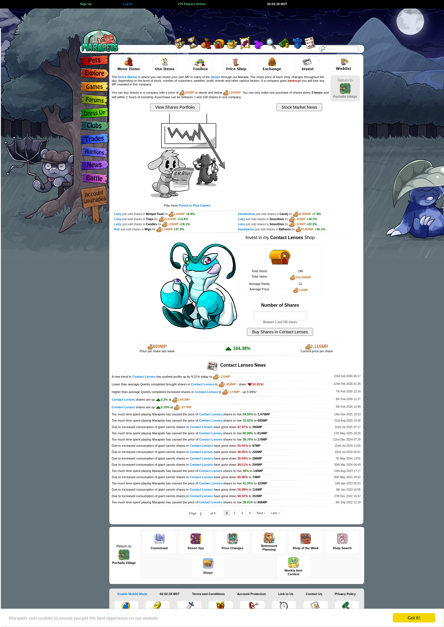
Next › (261, 513)
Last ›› (275, 513)
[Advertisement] (217, 21)
